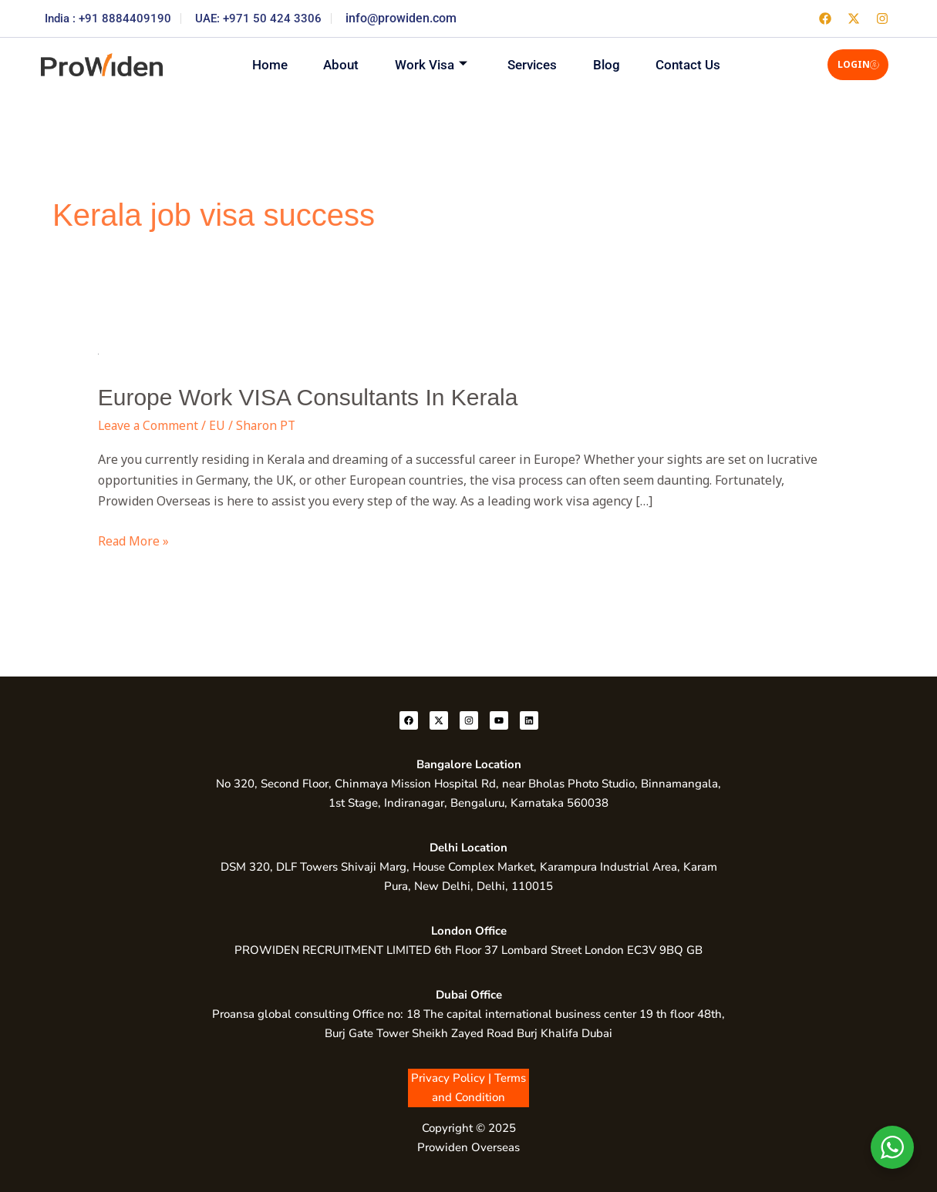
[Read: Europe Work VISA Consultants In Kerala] (98, 352)
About (337, 64)
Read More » (134, 540)
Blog (610, 64)
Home (263, 64)
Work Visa (429, 64)
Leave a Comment (149, 425)
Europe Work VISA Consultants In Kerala (308, 397)
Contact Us (694, 64)
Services (533, 64)
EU (219, 425)
